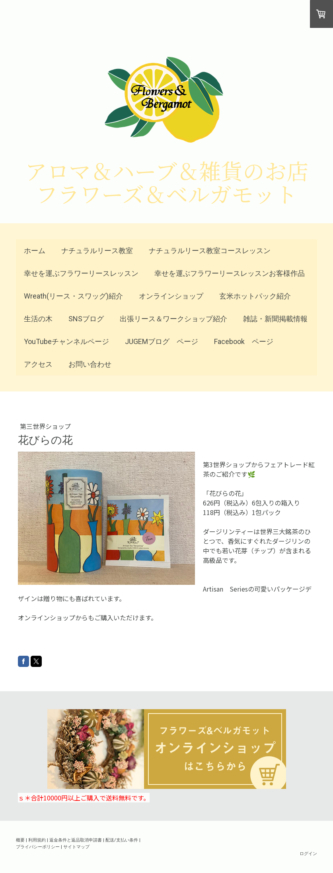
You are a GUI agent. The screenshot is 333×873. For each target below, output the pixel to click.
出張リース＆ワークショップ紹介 (173, 319)
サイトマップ (76, 846)
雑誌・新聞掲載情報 (275, 319)
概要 (20, 840)
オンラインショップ (171, 296)
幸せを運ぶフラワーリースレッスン (81, 273)
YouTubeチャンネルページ (66, 341)
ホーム (34, 250)
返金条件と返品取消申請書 (75, 840)
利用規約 (37, 840)
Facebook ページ (243, 341)
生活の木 (38, 319)
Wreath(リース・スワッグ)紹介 (73, 296)
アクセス (38, 364)
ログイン (308, 853)
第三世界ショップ (45, 426)
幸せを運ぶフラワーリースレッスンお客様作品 (229, 273)
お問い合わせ (89, 364)
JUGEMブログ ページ (161, 341)
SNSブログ (86, 319)
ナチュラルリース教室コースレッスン (210, 250)
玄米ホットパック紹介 (255, 296)
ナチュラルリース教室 (97, 250)
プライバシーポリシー (38, 846)
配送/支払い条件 (121, 840)
